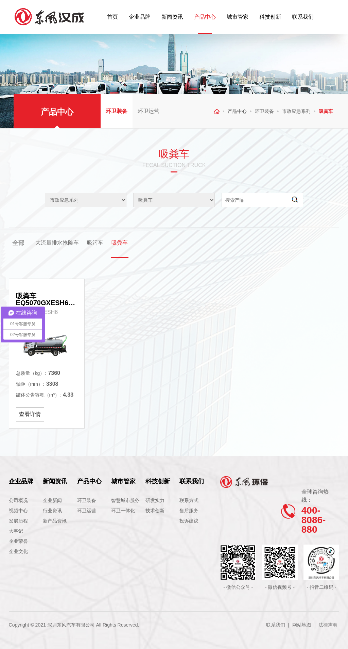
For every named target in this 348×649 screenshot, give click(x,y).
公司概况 (18, 500)
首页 (112, 17)
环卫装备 (116, 111)
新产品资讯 (55, 520)
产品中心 (205, 17)
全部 (18, 242)
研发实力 (154, 500)
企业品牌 (140, 17)
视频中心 (18, 510)
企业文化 (18, 551)
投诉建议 (188, 520)
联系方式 (188, 500)
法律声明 (327, 625)
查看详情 (30, 414)
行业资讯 (52, 510)
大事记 (16, 531)
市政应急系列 (296, 111)
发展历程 (18, 520)
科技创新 (270, 17)
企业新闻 (52, 500)
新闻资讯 (172, 17)
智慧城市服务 (125, 500)
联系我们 (303, 17)
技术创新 (154, 510)
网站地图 (301, 625)
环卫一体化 (123, 510)
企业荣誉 (18, 541)
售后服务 (188, 510)
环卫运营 (148, 111)
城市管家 (237, 17)
